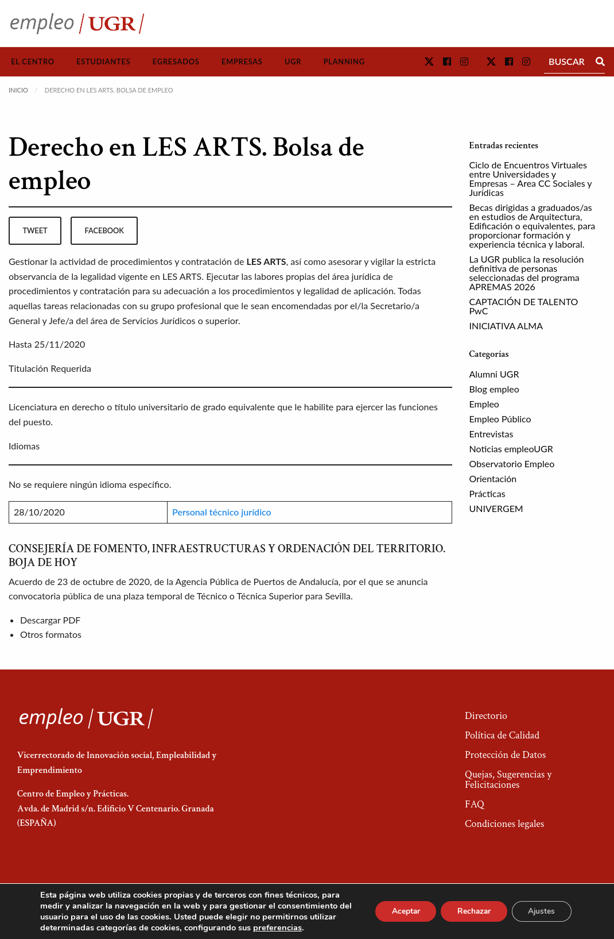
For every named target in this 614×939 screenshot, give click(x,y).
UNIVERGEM (496, 508)
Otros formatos (50, 634)
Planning (344, 61)
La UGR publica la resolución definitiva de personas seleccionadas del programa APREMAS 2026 (526, 272)
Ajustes (540, 911)
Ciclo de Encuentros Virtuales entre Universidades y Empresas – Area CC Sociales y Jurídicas (530, 178)
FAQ (474, 804)
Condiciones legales (504, 823)
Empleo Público (500, 418)
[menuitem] (32, 61)
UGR (293, 61)
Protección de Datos (505, 754)
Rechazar (470, 911)
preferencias (306, 927)
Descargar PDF (50, 619)
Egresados (176, 61)
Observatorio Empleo (512, 463)
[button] (429, 61)
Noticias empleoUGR (511, 448)
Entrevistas (491, 433)
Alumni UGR (494, 373)
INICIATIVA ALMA (506, 325)
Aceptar (400, 911)
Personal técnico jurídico (221, 511)
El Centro (33, 61)
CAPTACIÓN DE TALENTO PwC (523, 306)
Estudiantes (103, 61)
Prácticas (487, 493)
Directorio (486, 715)
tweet (34, 230)
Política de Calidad (502, 735)
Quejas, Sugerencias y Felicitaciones (508, 779)
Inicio (18, 90)
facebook (104, 230)
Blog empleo (494, 388)
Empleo (484, 403)
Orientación (493, 478)
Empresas (242, 61)
